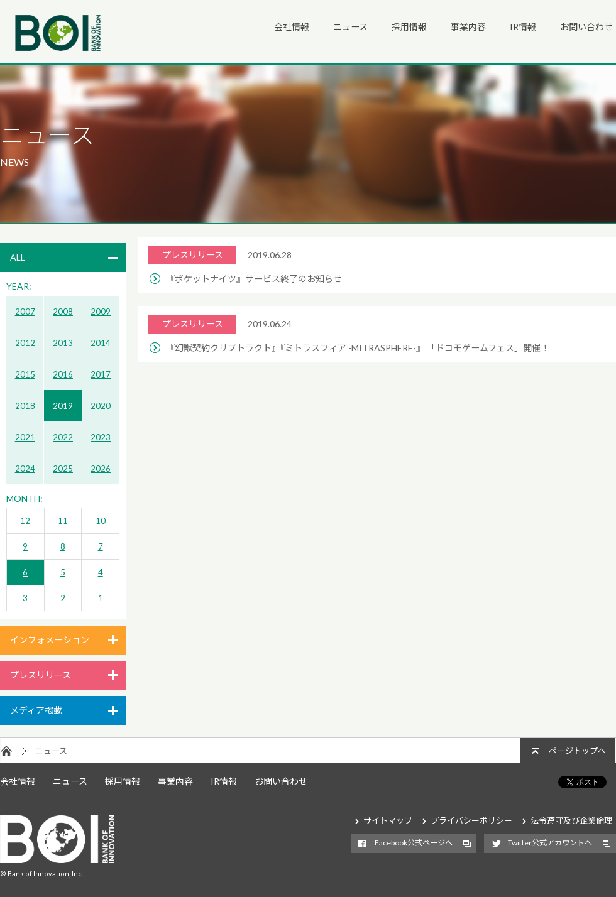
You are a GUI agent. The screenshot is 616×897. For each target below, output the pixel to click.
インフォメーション (49, 639)
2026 (101, 469)
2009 (101, 312)
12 (25, 521)
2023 (101, 437)
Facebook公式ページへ (414, 842)
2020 (101, 406)
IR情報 (523, 26)
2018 (25, 406)
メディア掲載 (36, 710)
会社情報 (291, 26)
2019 (63, 406)
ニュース (350, 26)
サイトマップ (387, 820)
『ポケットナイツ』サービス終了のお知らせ (254, 278)
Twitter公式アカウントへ (550, 842)
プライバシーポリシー (471, 820)
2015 (25, 374)
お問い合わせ (586, 26)
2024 (25, 469)
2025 (63, 469)
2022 (63, 437)
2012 (25, 343)
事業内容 (468, 26)
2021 (25, 437)
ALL (17, 257)
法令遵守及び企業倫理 (571, 820)
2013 (63, 343)
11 (63, 521)
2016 (63, 374)
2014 (101, 343)
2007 (25, 312)
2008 (63, 312)
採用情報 (409, 26)
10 (101, 521)
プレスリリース (40, 675)
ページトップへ (577, 751)
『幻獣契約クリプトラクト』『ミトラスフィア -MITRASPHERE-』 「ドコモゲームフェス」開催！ (357, 347)
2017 (101, 374)
